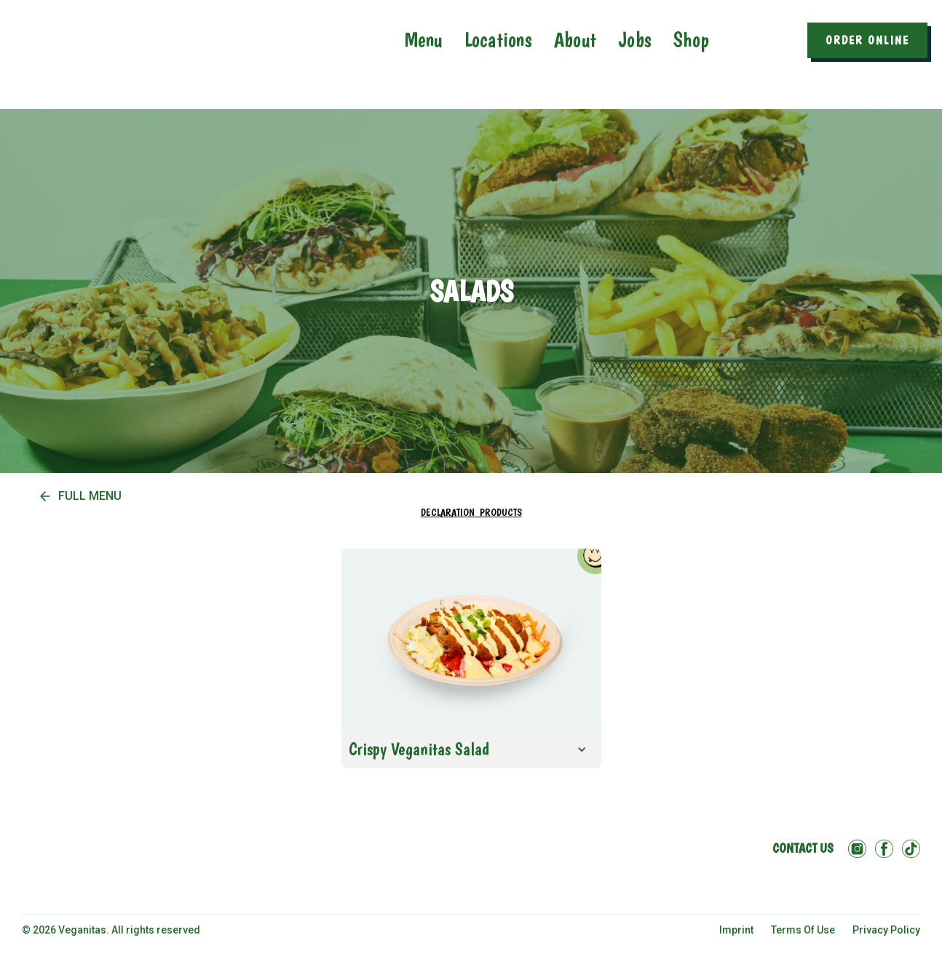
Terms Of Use (803, 930)
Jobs (635, 40)
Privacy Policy (886, 930)
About (575, 40)
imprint (736, 930)
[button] (471, 749)
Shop (691, 40)
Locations (498, 40)
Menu (424, 40)
